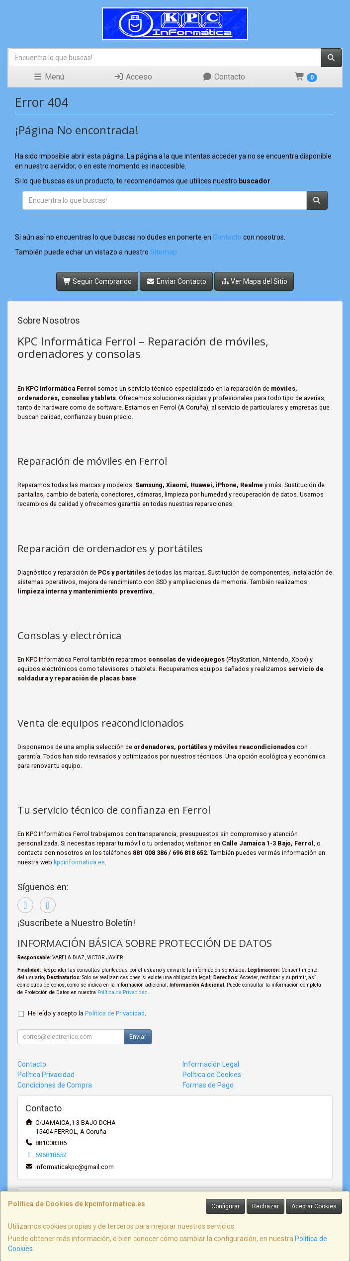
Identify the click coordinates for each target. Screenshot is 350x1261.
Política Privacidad (46, 1075)
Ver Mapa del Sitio (254, 281)
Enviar (137, 1036)
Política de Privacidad (122, 992)
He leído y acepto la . (87, 1013)
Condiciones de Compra (54, 1085)
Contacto (223, 77)
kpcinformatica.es (79, 862)
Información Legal (210, 1064)
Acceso (133, 77)
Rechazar (265, 1206)
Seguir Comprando (97, 281)
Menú (48, 77)
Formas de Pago (208, 1085)
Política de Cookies (211, 1075)
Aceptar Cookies (314, 1206)
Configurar (225, 1206)
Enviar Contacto (176, 281)
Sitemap (163, 252)
